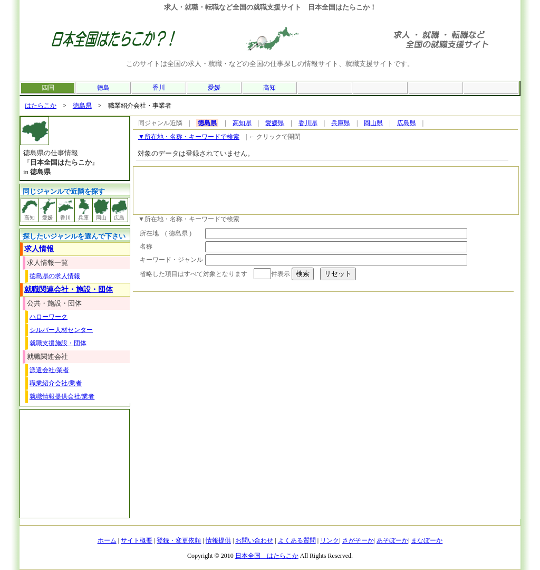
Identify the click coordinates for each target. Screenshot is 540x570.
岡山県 (373, 123)
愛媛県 (274, 123)
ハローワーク (49, 316)
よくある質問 (297, 540)
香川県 (307, 123)
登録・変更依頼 (179, 540)
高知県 (242, 123)
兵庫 (83, 209)
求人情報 (39, 249)
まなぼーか (426, 540)
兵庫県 (340, 123)
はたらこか (40, 105)
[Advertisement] (326, 190)
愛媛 (214, 87)
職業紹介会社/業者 (56, 383)
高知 (269, 87)
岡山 (101, 209)
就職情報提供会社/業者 (62, 396)
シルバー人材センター (61, 330)
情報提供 (218, 540)
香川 (158, 87)
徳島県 (82, 105)
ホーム (107, 540)
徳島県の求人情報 (55, 276)
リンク (329, 540)
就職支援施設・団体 (58, 343)
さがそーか (358, 540)
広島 (119, 209)
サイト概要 (136, 540)
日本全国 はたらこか (266, 555)
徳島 (103, 87)
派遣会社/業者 (49, 370)
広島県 (406, 123)
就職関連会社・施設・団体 (68, 289)
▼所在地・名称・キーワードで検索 (188, 136)
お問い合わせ (254, 540)
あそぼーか (392, 540)
